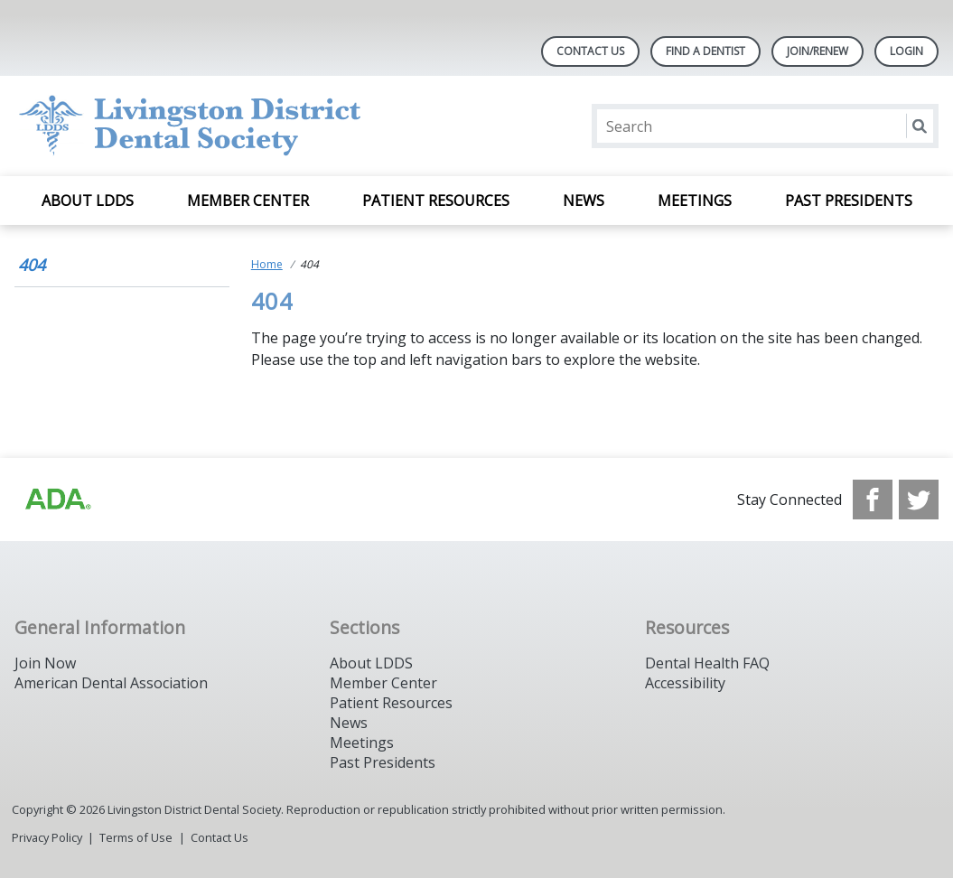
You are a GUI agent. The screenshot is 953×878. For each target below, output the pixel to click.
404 (31, 265)
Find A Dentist (705, 51)
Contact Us (590, 51)
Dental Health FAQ (707, 663)
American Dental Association (111, 683)
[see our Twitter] (919, 499)
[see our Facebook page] (872, 499)
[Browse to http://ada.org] (56, 499)
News (583, 200)
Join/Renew (817, 51)
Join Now (45, 663)
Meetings (695, 200)
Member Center (248, 200)
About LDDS (88, 200)
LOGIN (906, 51)
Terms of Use (136, 837)
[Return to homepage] (247, 126)
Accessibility (685, 683)
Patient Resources (435, 200)
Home (267, 264)
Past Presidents (848, 200)
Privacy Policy (47, 837)
